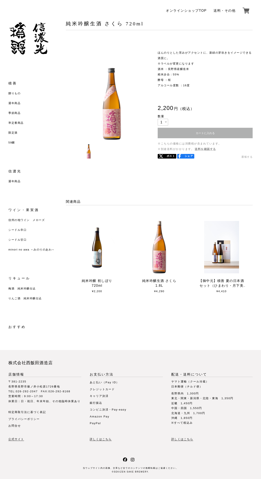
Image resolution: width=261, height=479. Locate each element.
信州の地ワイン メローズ (26, 220)
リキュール (19, 278)
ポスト (171, 156)
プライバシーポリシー (24, 419)
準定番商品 (16, 122)
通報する (247, 157)
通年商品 (14, 103)
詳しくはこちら (101, 439)
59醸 (11, 142)
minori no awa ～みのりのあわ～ (31, 249)
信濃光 (15, 171)
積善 (12, 83)
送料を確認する (205, 149)
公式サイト (16, 439)
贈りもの (14, 93)
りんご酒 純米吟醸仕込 (25, 298)
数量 (161, 116)
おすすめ (17, 327)
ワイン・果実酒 (23, 210)
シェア (189, 156)
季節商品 (14, 113)
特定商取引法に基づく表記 (27, 412)
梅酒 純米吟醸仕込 (22, 288)
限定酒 (13, 132)
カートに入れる (205, 133)
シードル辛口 (17, 229)
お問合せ (14, 425)
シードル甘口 (17, 239)
